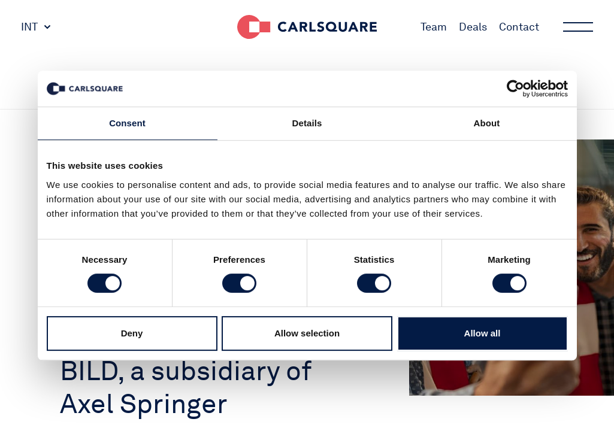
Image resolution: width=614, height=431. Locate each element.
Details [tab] (307, 123)
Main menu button (577, 27)
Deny (132, 333)
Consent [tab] (127, 123)
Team (434, 26)
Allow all (482, 333)
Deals (473, 26)
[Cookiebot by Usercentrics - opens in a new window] (515, 89)
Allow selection (307, 333)
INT (29, 26)
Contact (519, 26)
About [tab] (487, 123)
